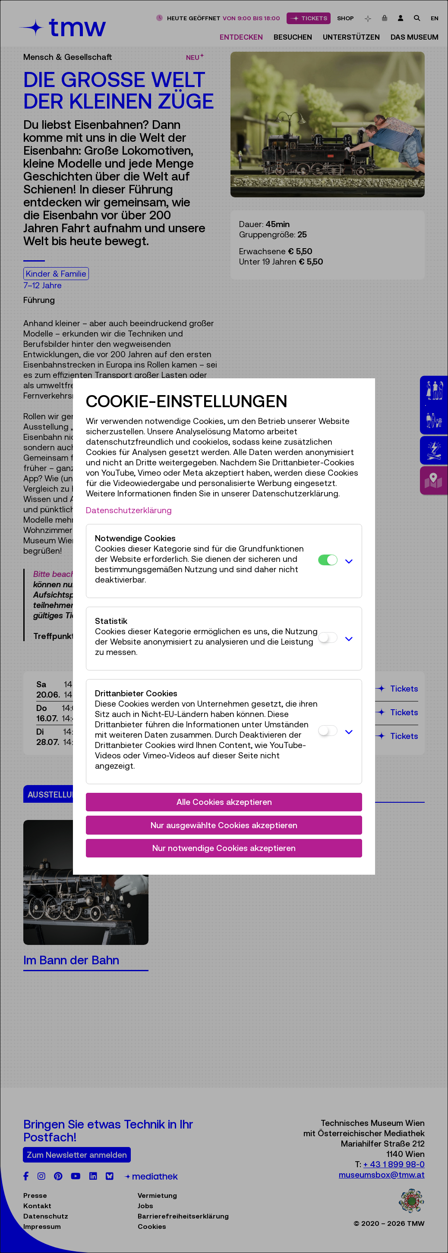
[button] (347, 561)
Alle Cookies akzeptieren (224, 802)
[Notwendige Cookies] (328, 560)
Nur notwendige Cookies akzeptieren (224, 848)
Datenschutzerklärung (129, 510)
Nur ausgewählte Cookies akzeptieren (224, 825)
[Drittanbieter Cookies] (328, 730)
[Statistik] (328, 637)
